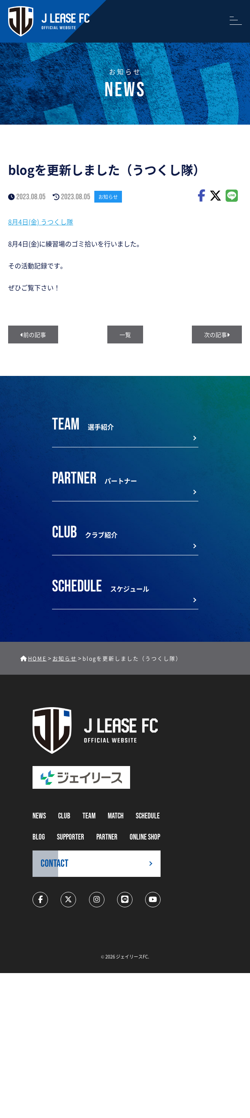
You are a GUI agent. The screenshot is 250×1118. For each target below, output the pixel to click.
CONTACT (54, 863)
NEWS (39, 816)
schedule (148, 816)
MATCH (116, 816)
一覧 (125, 334)
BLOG (39, 837)
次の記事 (217, 334)
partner (106, 837)
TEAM (89, 816)
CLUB (64, 816)
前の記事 (33, 334)
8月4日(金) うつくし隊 (40, 222)
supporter (70, 837)
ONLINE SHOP (145, 837)
